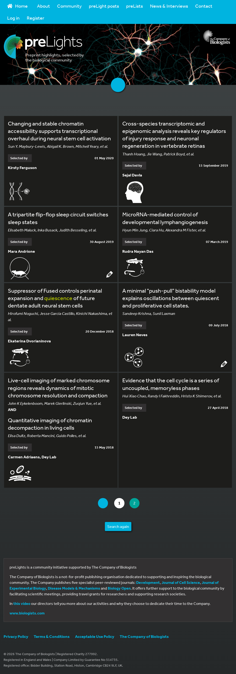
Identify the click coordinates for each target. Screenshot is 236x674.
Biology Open (119, 588)
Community (69, 6)
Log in (13, 18)
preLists (134, 6)
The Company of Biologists (144, 636)
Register (35, 18)
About (43, 6)
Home (17, 6)
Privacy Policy (16, 636)
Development (148, 582)
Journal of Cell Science (180, 582)
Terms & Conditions (52, 636)
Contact (203, 6)
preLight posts (104, 6)
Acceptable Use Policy (94, 636)
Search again (118, 526)
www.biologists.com (27, 613)
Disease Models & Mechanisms (74, 588)
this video (21, 603)
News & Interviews (169, 6)
